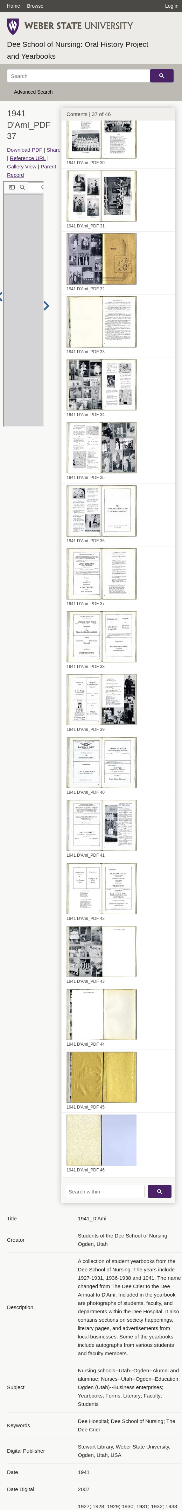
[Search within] (105, 1191)
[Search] (78, 75)
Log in (171, 6)
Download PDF (24, 150)
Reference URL (28, 158)
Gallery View (21, 166)
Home (13, 6)
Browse (35, 6)
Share (54, 150)
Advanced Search (33, 92)
